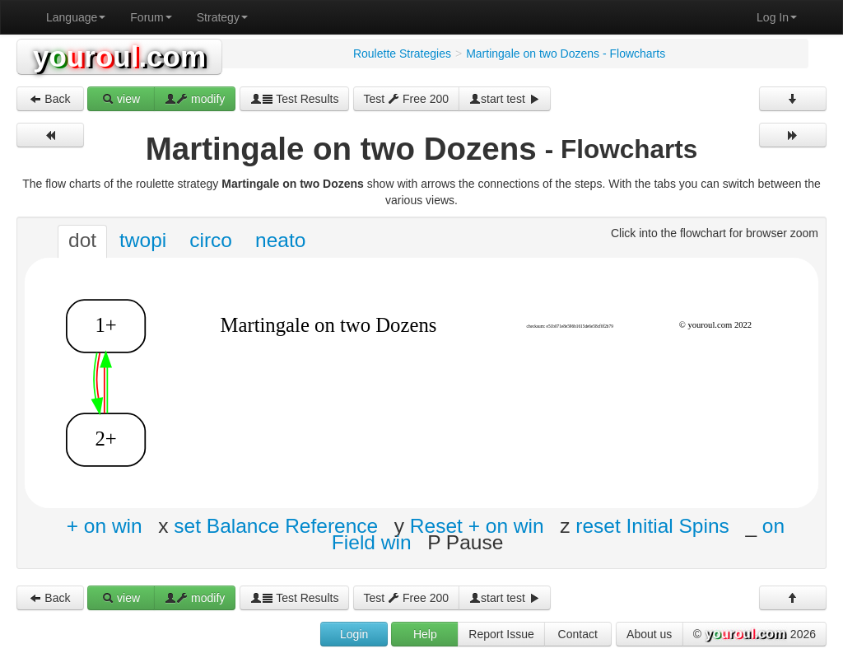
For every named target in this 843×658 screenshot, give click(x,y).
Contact (578, 634)
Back (50, 98)
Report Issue (500, 634)
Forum (150, 17)
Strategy (222, 17)
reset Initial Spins (652, 526)
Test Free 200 (406, 98)
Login (354, 634)
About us (649, 634)
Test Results (294, 98)
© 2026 (754, 635)
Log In (777, 17)
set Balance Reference (276, 526)
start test (504, 98)
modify (195, 98)
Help (425, 634)
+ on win (104, 526)
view (121, 98)
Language (75, 17)
